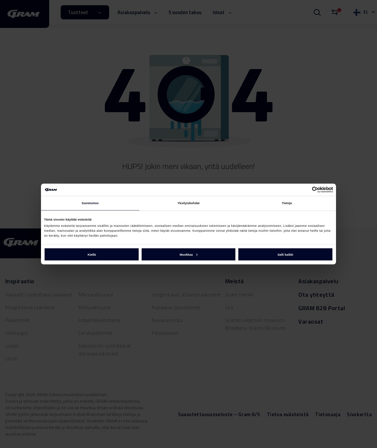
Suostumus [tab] (90, 203)
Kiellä (92, 254)
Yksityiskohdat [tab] (188, 203)
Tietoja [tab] (287, 203)
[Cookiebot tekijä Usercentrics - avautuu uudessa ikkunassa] (304, 189)
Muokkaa (189, 254)
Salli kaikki (285, 254)
